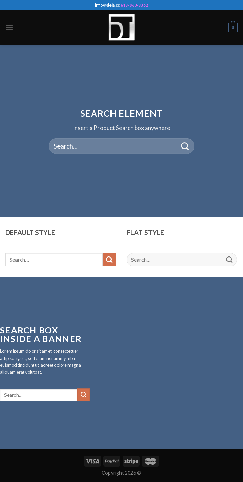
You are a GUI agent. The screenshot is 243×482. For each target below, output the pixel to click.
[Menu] (9, 27)
